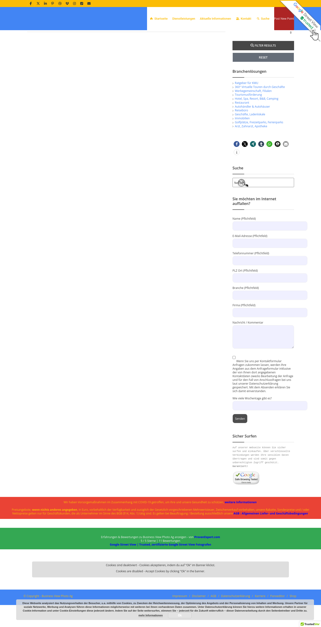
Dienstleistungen (183, 18)
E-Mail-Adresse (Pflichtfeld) (263, 269)
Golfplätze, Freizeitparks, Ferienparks (259, 152)
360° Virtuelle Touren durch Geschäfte (260, 117)
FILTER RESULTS (263, 76)
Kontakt (243, 18)
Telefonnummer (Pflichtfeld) (263, 287)
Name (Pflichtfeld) (263, 252)
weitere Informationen (241, 532)
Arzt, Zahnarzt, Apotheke (251, 156)
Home (261, 36)
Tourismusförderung (248, 125)
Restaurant (242, 133)
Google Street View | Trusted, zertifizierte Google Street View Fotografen (160, 575)
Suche (262, 18)
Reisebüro (241, 140)
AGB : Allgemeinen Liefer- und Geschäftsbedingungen (271, 544)
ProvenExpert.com (207, 567)
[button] (237, 174)
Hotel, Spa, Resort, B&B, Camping (256, 129)
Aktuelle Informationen (215, 18)
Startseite (158, 18)
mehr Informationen (151, 615)
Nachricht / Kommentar (263, 359)
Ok (180, 615)
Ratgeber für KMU (246, 113)
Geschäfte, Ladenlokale (250, 144)
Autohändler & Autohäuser (252, 137)
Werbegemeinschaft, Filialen (253, 121)
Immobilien (242, 148)
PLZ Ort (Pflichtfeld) (263, 304)
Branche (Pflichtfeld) (263, 321)
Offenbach (274, 36)
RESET (263, 87)
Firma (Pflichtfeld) (263, 339)
